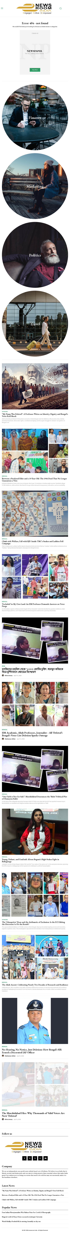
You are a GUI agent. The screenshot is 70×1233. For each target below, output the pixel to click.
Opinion (5, 411)
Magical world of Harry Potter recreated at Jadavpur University (22, 1217)
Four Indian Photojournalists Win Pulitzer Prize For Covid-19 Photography (26, 1212)
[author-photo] (3, 675)
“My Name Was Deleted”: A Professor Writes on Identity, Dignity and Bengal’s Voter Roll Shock (35, 415)
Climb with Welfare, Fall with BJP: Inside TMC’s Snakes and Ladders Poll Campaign (32, 542)
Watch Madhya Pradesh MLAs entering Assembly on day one (21, 1221)
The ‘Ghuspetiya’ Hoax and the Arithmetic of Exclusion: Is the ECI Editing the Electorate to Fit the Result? (33, 923)
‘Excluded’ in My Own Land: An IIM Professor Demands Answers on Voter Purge (33, 605)
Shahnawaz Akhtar (10, 739)
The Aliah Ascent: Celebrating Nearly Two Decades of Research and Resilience (35, 985)
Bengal (4, 476)
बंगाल (3, 666)
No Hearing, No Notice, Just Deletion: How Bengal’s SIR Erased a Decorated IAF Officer (32, 1051)
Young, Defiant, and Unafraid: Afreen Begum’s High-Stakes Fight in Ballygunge (30, 860)
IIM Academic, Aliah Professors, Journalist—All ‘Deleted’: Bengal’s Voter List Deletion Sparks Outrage (32, 734)
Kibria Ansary (8, 675)
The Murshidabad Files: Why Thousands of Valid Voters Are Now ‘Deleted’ (33, 1114)
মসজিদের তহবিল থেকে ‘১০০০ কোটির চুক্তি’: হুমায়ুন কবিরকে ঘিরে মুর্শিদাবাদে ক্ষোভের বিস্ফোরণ (32, 671)
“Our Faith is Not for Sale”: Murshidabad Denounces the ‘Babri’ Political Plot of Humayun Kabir (34, 797)
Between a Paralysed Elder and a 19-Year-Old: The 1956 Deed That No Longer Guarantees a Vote (34, 479)
